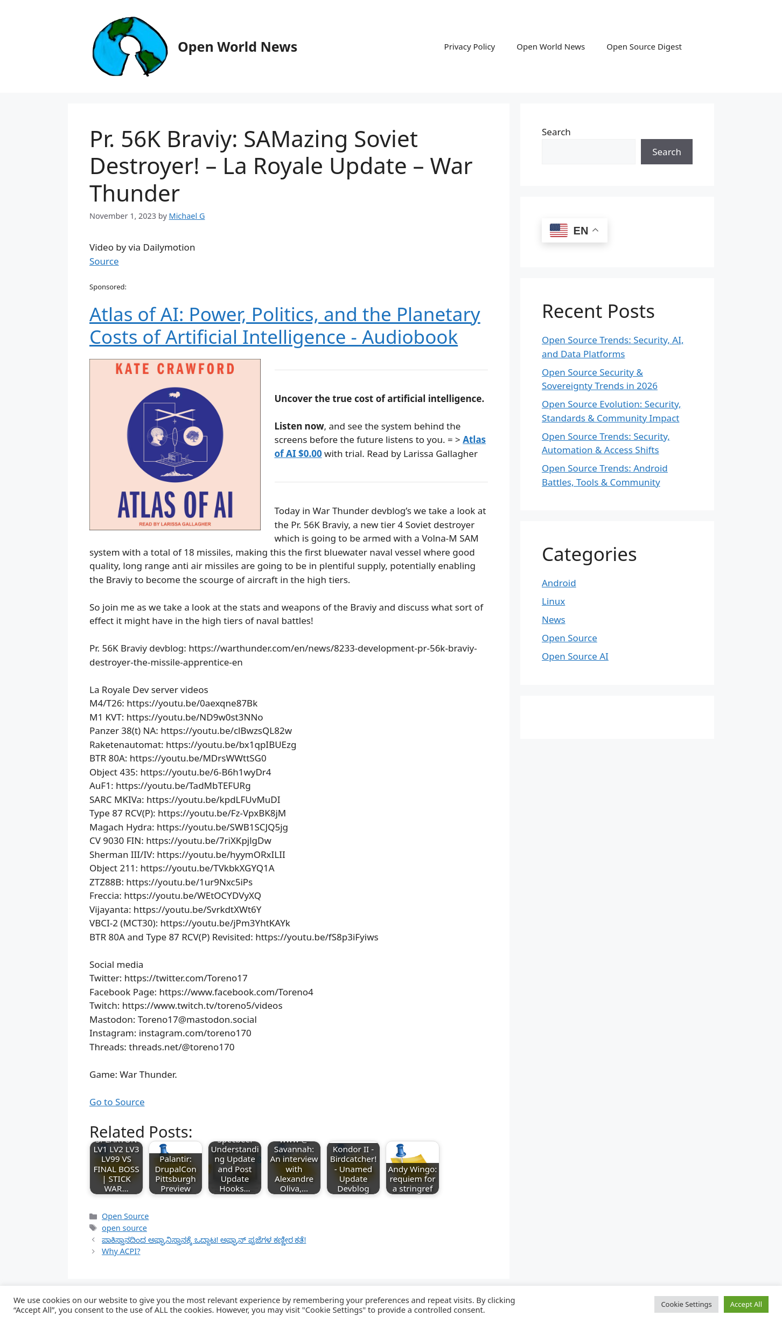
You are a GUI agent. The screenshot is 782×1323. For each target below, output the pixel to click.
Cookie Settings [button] (686, 1304)
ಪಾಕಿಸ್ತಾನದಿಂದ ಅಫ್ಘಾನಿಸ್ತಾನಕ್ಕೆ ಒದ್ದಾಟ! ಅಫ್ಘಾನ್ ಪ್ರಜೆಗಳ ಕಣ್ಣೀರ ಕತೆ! (204, 1240)
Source (104, 261)
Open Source (125, 1216)
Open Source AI (575, 656)
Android (559, 583)
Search (556, 132)
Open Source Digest (644, 46)
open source (124, 1228)
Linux (553, 601)
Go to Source (116, 1102)
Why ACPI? (121, 1251)
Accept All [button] (746, 1304)
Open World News (237, 46)
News (553, 619)
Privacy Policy (469, 46)
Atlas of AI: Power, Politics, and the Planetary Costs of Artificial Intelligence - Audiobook (284, 325)
